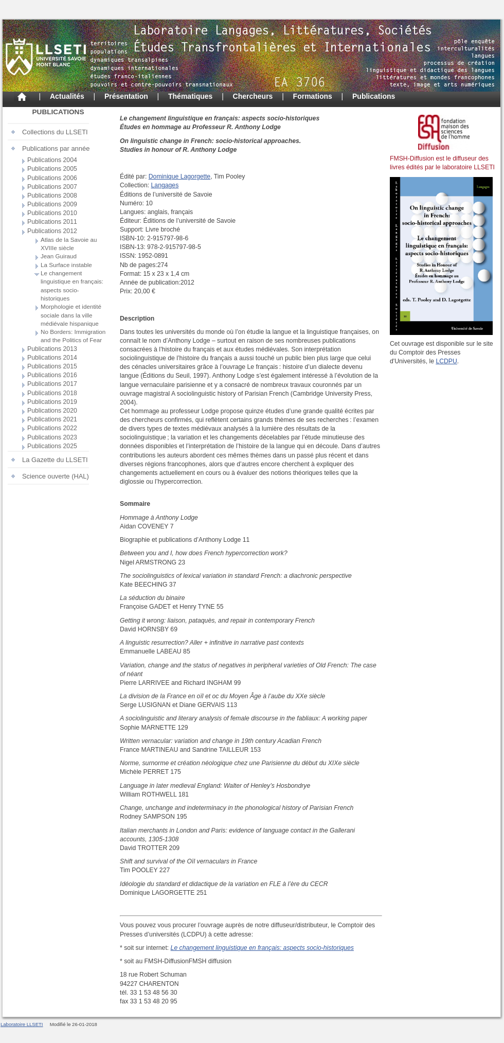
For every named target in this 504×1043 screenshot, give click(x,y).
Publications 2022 (52, 428)
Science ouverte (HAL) (55, 476)
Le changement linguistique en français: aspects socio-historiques (72, 286)
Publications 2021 (52, 419)
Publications (373, 96)
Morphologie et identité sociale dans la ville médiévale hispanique (71, 315)
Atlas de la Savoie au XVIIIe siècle (69, 243)
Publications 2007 (52, 186)
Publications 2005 (52, 168)
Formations (312, 96)
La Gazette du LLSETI (55, 460)
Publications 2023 (52, 437)
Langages (165, 185)
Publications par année (55, 148)
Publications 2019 (52, 401)
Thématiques (190, 96)
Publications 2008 (52, 195)
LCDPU (446, 361)
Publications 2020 (52, 410)
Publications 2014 (52, 357)
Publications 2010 (52, 213)
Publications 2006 (52, 178)
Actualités (67, 96)
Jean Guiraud (59, 256)
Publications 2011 (52, 221)
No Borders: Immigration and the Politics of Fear (73, 335)
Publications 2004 (52, 160)
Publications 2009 (52, 204)
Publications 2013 (52, 348)
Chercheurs (253, 96)
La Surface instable (66, 264)
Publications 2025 (52, 446)
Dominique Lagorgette (179, 176)
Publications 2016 (52, 375)
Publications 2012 (52, 231)
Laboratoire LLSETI (22, 1024)
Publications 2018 (52, 393)
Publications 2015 (52, 366)
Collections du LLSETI (55, 132)
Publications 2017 (52, 383)
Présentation (126, 96)
